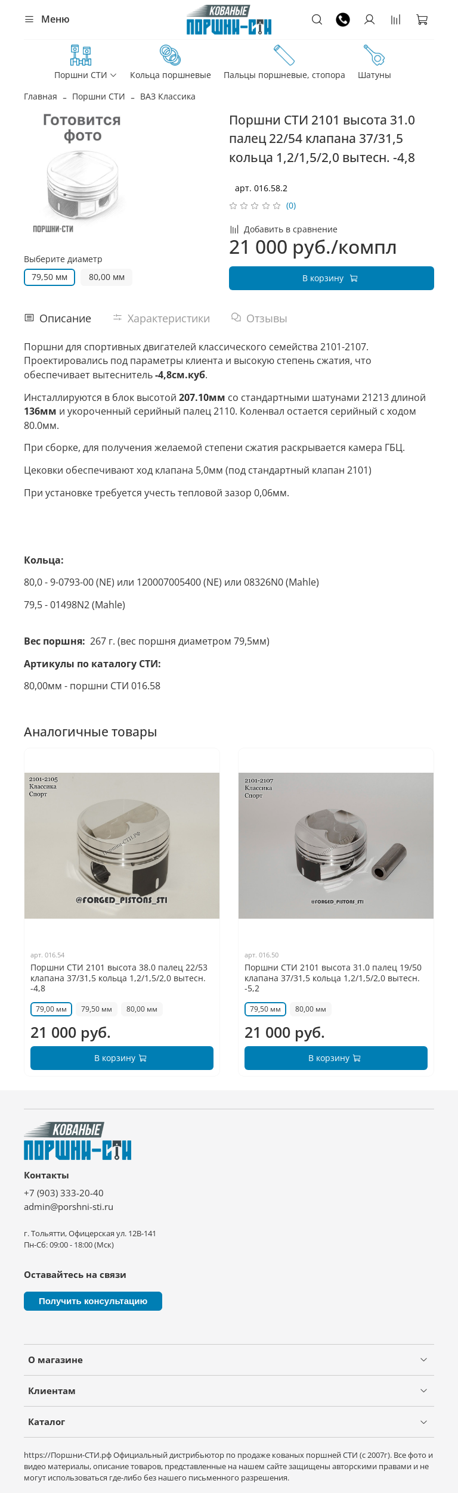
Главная (40, 96)
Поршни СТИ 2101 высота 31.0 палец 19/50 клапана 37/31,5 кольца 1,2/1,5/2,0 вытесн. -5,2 (333, 978)
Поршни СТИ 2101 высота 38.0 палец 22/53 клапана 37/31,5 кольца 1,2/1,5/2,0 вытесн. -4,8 (119, 978)
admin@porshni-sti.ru (68, 1206)
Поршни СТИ (85, 62)
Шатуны (374, 62)
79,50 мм (49, 276)
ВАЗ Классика (168, 96)
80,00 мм (107, 276)
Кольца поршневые (170, 62)
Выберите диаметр (63, 259)
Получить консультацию (93, 1301)
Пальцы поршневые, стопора (284, 62)
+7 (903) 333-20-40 (64, 1193)
